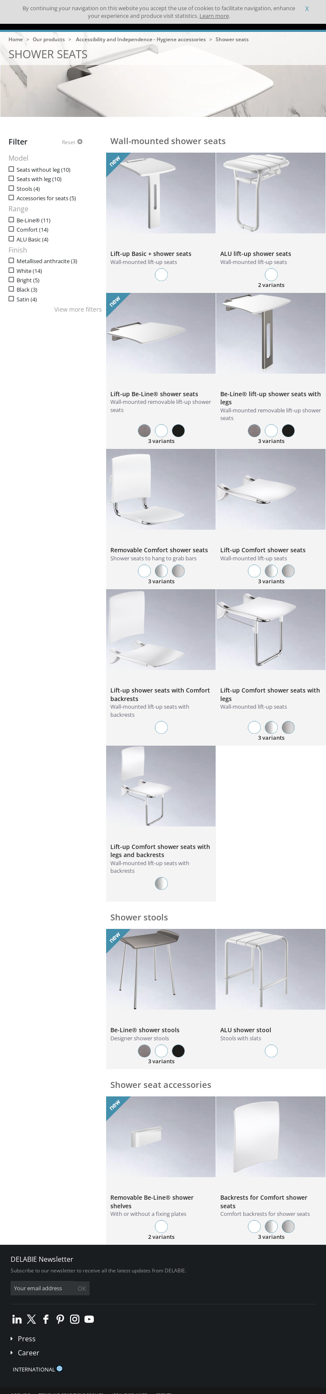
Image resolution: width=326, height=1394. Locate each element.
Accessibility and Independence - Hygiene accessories (141, 39)
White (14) (29, 271)
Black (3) (27, 289)
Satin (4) (27, 299)
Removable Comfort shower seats (159, 550)
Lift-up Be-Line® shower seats (154, 394)
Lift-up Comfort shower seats (263, 550)
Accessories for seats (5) (46, 198)
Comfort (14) (32, 229)
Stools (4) (28, 189)
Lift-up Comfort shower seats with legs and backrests (160, 851)
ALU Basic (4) (32, 239)
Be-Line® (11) (34, 220)
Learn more (214, 16)
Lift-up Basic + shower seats (150, 254)
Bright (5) (28, 280)
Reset (68, 142)
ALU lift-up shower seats (255, 254)
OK (82, 1288)
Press (27, 1338)
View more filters (78, 309)
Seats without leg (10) (43, 169)
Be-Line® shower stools (145, 1030)
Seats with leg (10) (39, 179)
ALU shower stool (245, 1030)
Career (28, 1352)
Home (15, 39)
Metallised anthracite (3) (47, 261)
